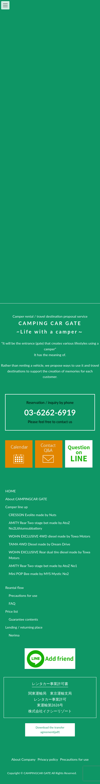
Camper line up (16, 507)
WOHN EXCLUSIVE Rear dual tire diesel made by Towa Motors (49, 555)
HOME (10, 491)
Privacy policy (48, 759)
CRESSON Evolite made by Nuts (32, 515)
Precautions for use (23, 595)
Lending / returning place (24, 627)
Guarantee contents (23, 619)
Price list (11, 611)
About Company (23, 759)
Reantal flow (14, 588)
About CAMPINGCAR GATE (26, 499)
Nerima (14, 635)
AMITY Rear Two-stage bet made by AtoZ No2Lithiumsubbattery (39, 525)
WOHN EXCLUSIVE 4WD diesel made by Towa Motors (49, 536)
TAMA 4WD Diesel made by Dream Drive (39, 544)
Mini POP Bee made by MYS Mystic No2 (39, 574)
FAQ (12, 603)
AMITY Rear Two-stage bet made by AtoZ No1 (43, 566)
